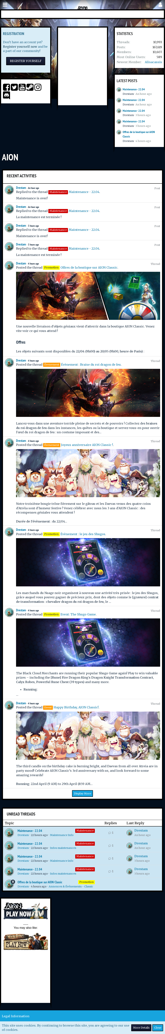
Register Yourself (25, 61)
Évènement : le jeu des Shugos (82, 534)
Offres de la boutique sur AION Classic (88, 267)
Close (157, 1027)
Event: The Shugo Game (78, 614)
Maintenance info (61, 860)
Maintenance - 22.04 (134, 89)
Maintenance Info (62, 835)
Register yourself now (20, 46)
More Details (141, 1027)
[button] (5, 5)
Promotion (86, 882)
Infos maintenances (63, 848)
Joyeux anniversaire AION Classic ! (87, 445)
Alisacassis (153, 62)
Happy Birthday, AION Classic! (76, 707)
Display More (82, 793)
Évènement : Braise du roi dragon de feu (91, 364)
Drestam (128, 94)
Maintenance (85, 830)
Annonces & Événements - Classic (71, 886)
